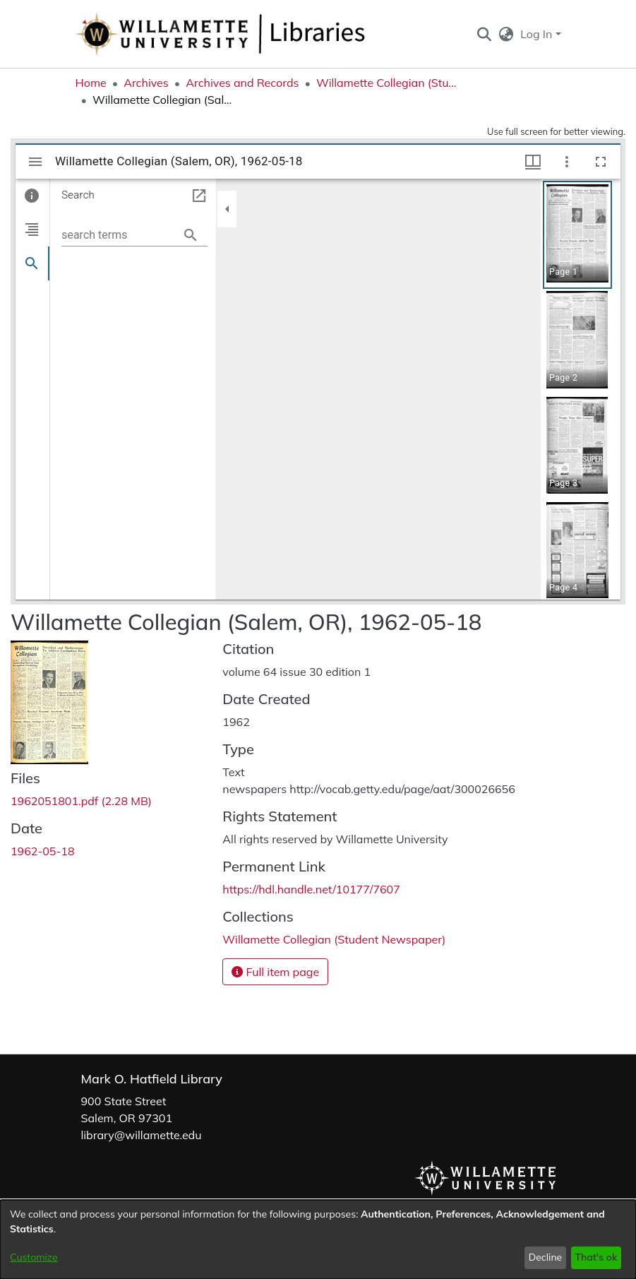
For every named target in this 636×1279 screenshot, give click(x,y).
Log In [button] (537, 34)
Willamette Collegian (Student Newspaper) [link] (386, 83)
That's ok (596, 1257)
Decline (546, 1257)
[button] (484, 33)
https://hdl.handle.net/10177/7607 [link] (311, 889)
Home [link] (91, 83)
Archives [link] (146, 83)
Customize (34, 1257)
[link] (81, 801)
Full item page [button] (275, 972)
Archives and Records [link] (242, 83)
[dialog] (318, 1239)
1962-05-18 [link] (43, 851)
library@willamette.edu (141, 1135)
